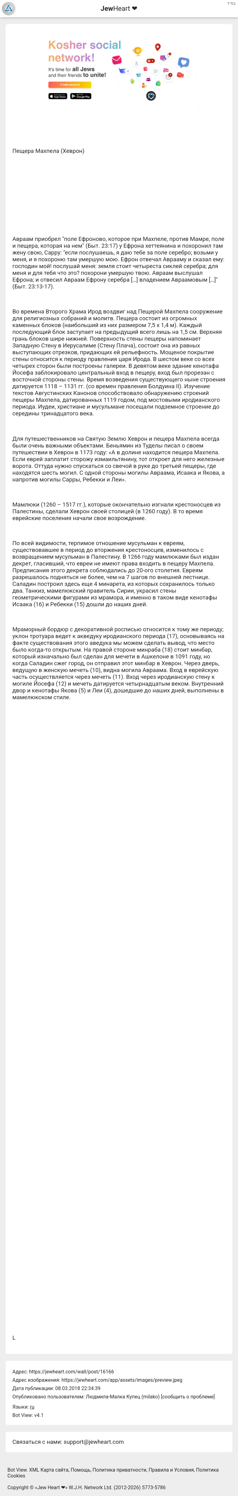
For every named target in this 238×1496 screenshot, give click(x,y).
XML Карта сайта (48, 1470)
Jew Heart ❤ (51, 1487)
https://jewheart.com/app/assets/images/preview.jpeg (121, 1380)
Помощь (80, 1470)
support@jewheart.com (94, 1442)
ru (32, 1407)
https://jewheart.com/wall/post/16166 (71, 1372)
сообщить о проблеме (188, 1397)
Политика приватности (120, 1470)
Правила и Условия (171, 1470)
